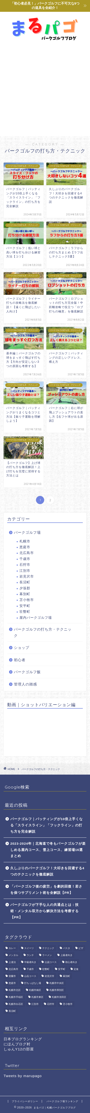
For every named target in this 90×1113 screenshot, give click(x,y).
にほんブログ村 (17, 1044)
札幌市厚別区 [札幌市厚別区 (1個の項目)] (56, 990)
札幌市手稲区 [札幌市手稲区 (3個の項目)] (16, 997)
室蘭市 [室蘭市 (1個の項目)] (12, 976)
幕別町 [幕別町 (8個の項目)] (66, 976)
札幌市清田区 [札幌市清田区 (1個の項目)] (59, 997)
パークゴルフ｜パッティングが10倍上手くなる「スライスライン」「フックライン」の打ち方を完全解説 (46, 825)
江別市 (24, 571)
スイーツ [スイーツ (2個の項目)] (29, 948)
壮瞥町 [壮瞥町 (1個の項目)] (45, 969)
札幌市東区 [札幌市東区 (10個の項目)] (37, 997)
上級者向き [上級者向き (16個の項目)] (66, 955)
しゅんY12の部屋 (19, 1049)
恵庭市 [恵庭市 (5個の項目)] (12, 983)
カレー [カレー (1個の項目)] (12, 948)
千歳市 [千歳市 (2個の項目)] (30, 969)
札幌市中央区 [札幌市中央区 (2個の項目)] (56, 983)
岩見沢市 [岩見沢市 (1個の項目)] (49, 976)
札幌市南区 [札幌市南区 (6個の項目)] (35, 990)
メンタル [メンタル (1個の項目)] (13, 955)
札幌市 (24, 541)
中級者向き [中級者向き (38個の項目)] (30, 962)
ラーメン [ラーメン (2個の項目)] (47, 955)
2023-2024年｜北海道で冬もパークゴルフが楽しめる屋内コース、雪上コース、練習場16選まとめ (48, 850)
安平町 (24, 606)
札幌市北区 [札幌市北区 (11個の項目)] (15, 990)
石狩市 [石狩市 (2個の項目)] (50, 1004)
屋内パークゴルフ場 (35, 617)
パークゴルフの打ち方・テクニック (43, 632)
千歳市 (24, 559)
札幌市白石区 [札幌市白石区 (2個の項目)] (16, 1004)
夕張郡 (24, 588)
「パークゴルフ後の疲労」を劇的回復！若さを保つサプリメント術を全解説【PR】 (46, 890)
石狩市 (24, 564)
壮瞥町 (24, 611)
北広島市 (26, 553)
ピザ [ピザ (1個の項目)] (80, 948)
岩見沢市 (26, 576)
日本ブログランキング (23, 1039)
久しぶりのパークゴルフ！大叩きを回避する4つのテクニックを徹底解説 (47, 871)
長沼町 (24, 582)
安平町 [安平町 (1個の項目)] (61, 969)
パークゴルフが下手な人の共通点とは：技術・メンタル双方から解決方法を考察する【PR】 (44, 911)
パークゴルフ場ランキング (62, 1101)
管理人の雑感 (25, 684)
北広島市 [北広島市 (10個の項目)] (13, 969)
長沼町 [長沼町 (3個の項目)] (12, 1011)
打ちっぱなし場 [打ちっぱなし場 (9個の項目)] (32, 983)
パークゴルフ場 (27, 532)
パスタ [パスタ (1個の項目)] (66, 948)
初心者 (19, 660)
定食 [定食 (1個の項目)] (76, 969)
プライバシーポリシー (25, 1101)
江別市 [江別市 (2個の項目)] (35, 1004)
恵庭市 (24, 547)
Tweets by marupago (23, 1076)
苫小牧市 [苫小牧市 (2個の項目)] (67, 1004)
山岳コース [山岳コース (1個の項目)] (30, 976)
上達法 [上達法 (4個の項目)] (12, 962)
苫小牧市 (26, 600)
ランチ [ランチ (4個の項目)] (30, 955)
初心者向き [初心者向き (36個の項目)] (71, 962)
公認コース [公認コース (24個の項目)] (51, 962)
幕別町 (24, 594)
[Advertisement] (45, 88)
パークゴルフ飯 (27, 672)
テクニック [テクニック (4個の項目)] (48, 948)
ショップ (21, 647)
